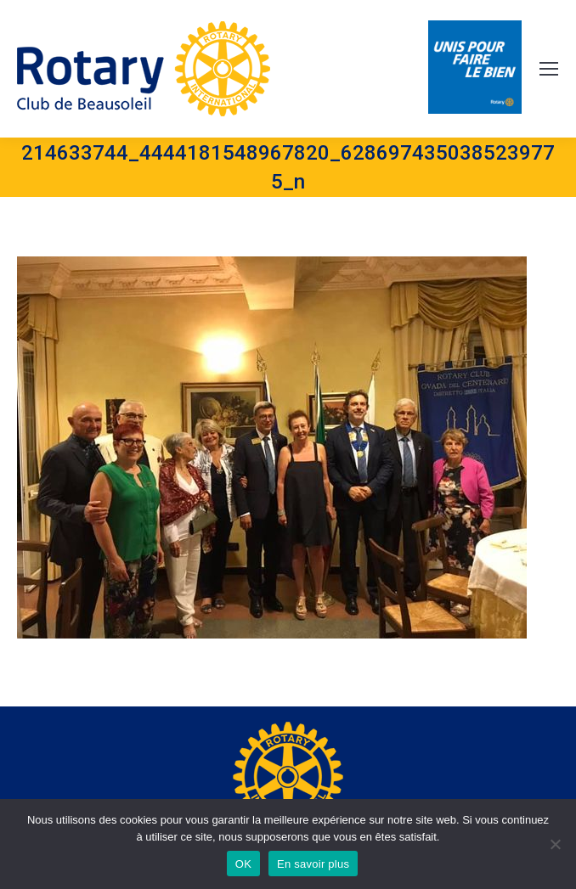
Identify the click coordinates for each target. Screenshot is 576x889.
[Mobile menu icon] (549, 69)
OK (243, 864)
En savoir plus (313, 864)
